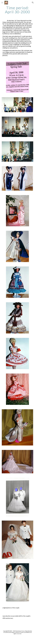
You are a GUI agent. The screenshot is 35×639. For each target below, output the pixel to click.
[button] (2, 2)
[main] (17, 10)
